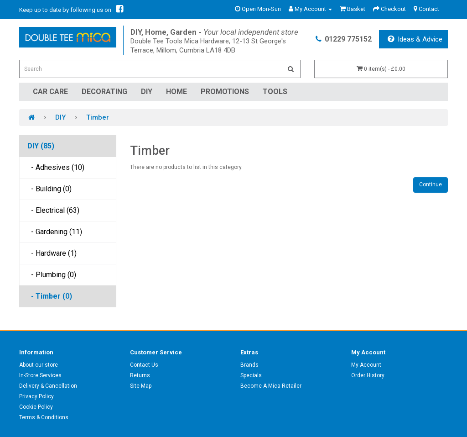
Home (176, 91)
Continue (430, 184)
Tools (275, 91)
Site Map (140, 386)
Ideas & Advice (415, 39)
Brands (249, 365)
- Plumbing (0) (51, 274)
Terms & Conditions (43, 417)
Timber (97, 117)
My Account (366, 365)
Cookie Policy (36, 407)
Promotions (225, 91)
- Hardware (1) (52, 253)
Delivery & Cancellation (48, 386)
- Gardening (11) (54, 231)
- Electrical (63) (53, 210)
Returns (140, 375)
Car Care (50, 91)
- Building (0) (49, 188)
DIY (146, 91)
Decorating (104, 91)
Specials (251, 375)
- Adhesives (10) (55, 167)
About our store (38, 365)
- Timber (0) (49, 296)
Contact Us (144, 365)
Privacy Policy (36, 396)
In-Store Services (40, 375)
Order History (367, 375)
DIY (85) (40, 146)
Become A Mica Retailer (270, 386)
